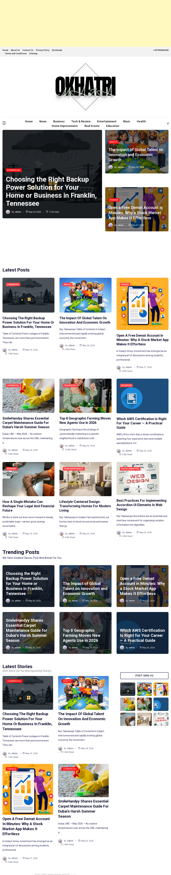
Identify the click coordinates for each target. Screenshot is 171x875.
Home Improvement (65, 126)
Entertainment (107, 121)
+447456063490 (160, 50)
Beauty (114, 141)
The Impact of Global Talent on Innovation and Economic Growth (136, 154)
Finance (114, 187)
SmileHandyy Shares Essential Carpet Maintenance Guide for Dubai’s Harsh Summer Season (26, 390)
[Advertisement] (85, 23)
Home (5, 50)
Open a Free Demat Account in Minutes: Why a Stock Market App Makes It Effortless (136, 200)
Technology (70, 353)
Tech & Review (81, 121)
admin (18, 212)
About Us (15, 50)
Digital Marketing (130, 437)
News (43, 121)
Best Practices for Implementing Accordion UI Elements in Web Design (141, 473)
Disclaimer (57, 50)
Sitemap (33, 53)
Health (141, 121)
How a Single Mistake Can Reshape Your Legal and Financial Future (28, 474)
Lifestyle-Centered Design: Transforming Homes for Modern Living (85, 474)
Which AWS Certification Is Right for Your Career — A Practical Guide (141, 391)
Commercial (14, 170)
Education (112, 126)
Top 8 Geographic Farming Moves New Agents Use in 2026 (81, 603)
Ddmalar (7, 866)
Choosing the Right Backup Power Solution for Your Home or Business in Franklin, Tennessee (52, 191)
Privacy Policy (42, 50)
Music (126, 121)
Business (59, 121)
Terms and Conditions (16, 53)
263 (65, 844)
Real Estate (92, 126)
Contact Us (27, 50)
